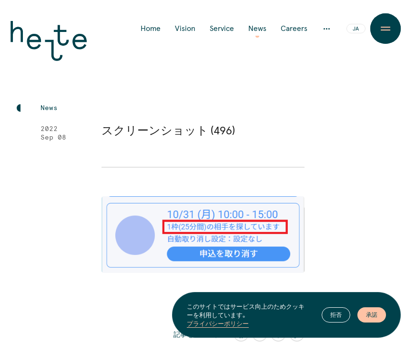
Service (222, 28)
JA (356, 29)
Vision (185, 28)
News (257, 28)
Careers (294, 28)
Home (151, 28)
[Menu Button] (385, 28)
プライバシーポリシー (218, 323)
